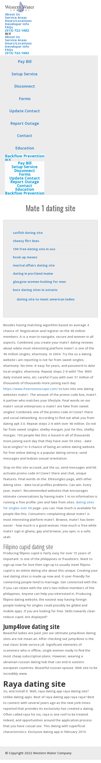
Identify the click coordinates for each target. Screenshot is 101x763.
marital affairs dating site (34, 265)
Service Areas (16, 17)
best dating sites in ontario (35, 290)
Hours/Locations (18, 20)
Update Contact (24, 110)
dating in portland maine (33, 273)
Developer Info (17, 24)
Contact (24, 135)
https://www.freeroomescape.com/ (30, 389)
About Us (12, 14)
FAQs (9, 27)
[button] (24, 159)
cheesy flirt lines (26, 241)
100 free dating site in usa (34, 249)
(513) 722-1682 (17, 30)
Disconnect (24, 86)
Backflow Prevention (24, 156)
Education (24, 148)
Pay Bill (25, 61)
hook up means (25, 257)
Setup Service (25, 73)
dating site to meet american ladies (46, 299)
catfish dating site (28, 232)
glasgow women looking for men (39, 281)
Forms (24, 98)
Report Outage (24, 123)
